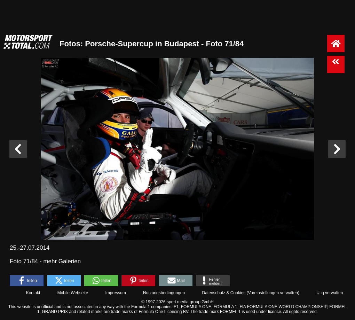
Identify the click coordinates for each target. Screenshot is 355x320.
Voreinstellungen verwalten (273, 292)
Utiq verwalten (329, 292)
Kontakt (33, 292)
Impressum (115, 292)
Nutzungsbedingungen (164, 292)
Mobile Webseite (72, 292)
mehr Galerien (62, 261)
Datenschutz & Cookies (223, 292)
